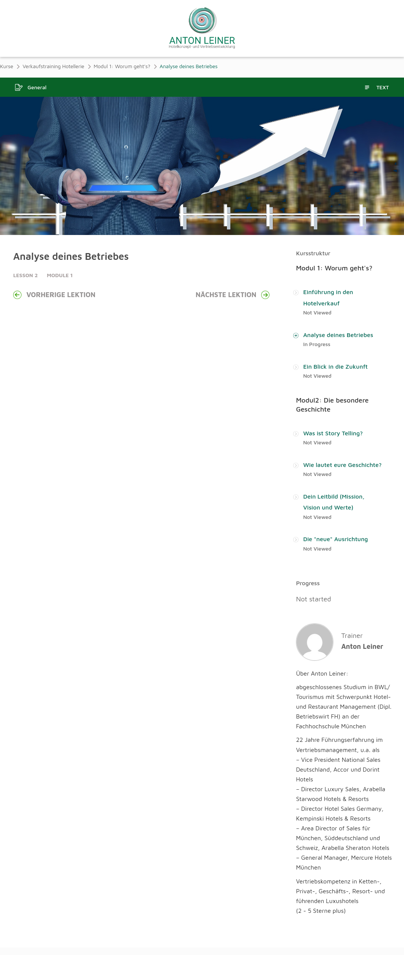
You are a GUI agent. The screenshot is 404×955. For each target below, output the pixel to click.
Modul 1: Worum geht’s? (122, 66)
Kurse (6, 66)
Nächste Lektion (232, 295)
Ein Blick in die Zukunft (335, 366)
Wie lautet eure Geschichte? (342, 464)
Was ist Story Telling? (333, 433)
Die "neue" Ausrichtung (335, 539)
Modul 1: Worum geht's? (334, 268)
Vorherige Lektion (54, 295)
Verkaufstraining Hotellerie (53, 66)
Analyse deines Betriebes (338, 334)
